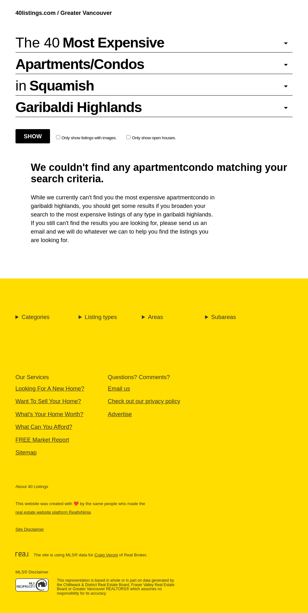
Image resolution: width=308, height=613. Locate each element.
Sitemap (26, 452)
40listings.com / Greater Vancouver (64, 12)
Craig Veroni (106, 555)
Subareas (223, 317)
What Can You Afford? (44, 426)
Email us (119, 388)
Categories (35, 317)
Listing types (101, 317)
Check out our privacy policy (144, 401)
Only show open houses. (151, 137)
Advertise (120, 414)
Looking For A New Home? (50, 388)
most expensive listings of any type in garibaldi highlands (138, 214)
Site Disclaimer (30, 529)
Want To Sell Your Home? (48, 401)
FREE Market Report (42, 439)
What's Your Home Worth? (50, 414)
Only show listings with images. (86, 137)
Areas (155, 317)
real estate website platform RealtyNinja (53, 512)
